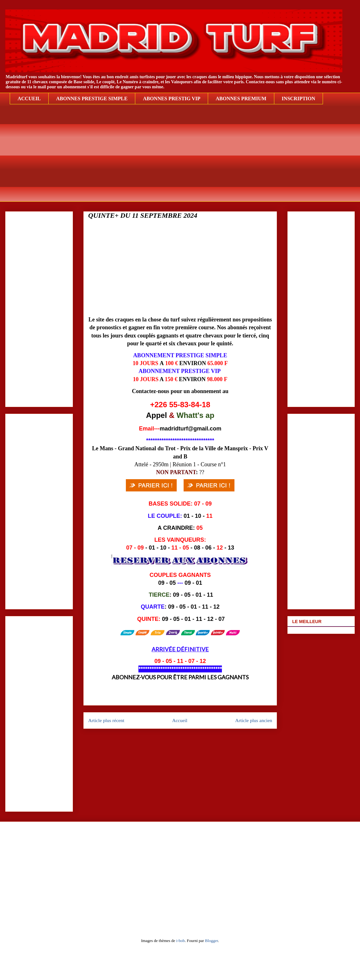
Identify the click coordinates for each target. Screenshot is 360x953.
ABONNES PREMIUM (241, 98)
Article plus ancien (253, 720)
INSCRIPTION (298, 98)
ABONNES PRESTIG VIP (171, 98)
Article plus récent (106, 720)
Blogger (211, 940)
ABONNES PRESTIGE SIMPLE (92, 98)
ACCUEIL (29, 98)
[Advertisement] (185, 158)
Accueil (179, 720)
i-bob (180, 940)
